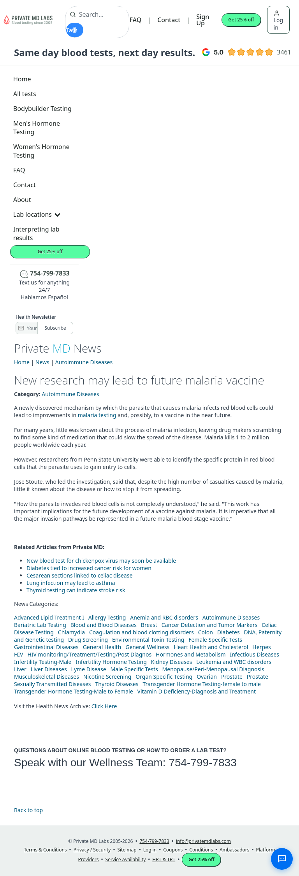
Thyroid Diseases (117, 684)
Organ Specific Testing (163, 676)
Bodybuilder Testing (42, 108)
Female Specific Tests (215, 639)
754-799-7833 (202, 763)
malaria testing (97, 415)
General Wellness (147, 647)
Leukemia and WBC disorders (233, 661)
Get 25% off (241, 19)
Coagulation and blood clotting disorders (141, 632)
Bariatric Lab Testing (40, 624)
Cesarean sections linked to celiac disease (79, 575)
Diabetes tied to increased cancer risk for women (88, 568)
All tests (24, 94)
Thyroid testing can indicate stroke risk (75, 590)
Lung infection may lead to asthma (70, 582)
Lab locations (36, 214)
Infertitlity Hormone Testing (111, 661)
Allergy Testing (107, 617)
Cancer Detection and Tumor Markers (209, 624)
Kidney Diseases (171, 661)
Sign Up (202, 20)
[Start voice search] (74, 30)
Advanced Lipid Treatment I (49, 617)
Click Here (104, 706)
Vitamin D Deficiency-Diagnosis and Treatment (197, 691)
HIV (18, 654)
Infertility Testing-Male (43, 661)
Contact (168, 20)
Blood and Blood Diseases (103, 624)
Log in (278, 20)
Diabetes (228, 632)
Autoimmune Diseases (84, 362)
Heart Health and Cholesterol (211, 647)
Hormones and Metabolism (190, 654)
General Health (102, 647)
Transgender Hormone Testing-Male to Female (73, 691)
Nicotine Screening (107, 676)
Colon (205, 632)
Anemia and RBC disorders (164, 617)
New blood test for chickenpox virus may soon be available (101, 560)
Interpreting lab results (36, 233)
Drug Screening (88, 639)
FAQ (135, 20)
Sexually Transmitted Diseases (52, 684)
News (42, 362)
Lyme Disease (88, 669)
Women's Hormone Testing (41, 151)
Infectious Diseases (254, 654)
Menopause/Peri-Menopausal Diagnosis (213, 669)
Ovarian (207, 676)
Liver (20, 669)
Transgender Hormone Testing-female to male (201, 684)
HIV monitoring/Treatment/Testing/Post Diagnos (89, 654)
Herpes (261, 647)
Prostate (232, 676)
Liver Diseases (49, 669)
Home (22, 79)
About (22, 199)
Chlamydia (71, 632)
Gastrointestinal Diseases (46, 647)
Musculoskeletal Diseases (46, 676)
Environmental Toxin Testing (148, 639)
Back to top (28, 810)
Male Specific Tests (134, 669)
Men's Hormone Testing (36, 127)
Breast (149, 624)
